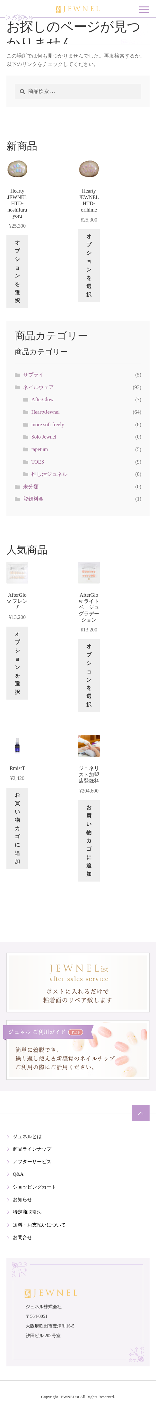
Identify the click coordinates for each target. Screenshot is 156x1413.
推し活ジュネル (49, 474)
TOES (37, 462)
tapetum (39, 449)
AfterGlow (42, 399)
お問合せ (22, 1237)
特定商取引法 (27, 1212)
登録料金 (33, 499)
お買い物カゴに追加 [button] (17, 828)
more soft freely (47, 424)
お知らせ (22, 1199)
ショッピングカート (34, 1187)
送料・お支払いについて (39, 1224)
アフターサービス (32, 1161)
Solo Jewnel (43, 436)
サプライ (33, 374)
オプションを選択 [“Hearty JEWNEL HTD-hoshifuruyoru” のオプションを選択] (17, 271)
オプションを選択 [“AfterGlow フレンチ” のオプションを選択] (17, 663)
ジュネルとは (27, 1136)
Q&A (18, 1174)
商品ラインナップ (32, 1149)
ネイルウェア (38, 387)
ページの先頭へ (141, 1113)
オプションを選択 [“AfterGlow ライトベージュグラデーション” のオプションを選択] (88, 675)
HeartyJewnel (45, 412)
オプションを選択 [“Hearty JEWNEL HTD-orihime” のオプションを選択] (88, 265)
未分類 (31, 486)
